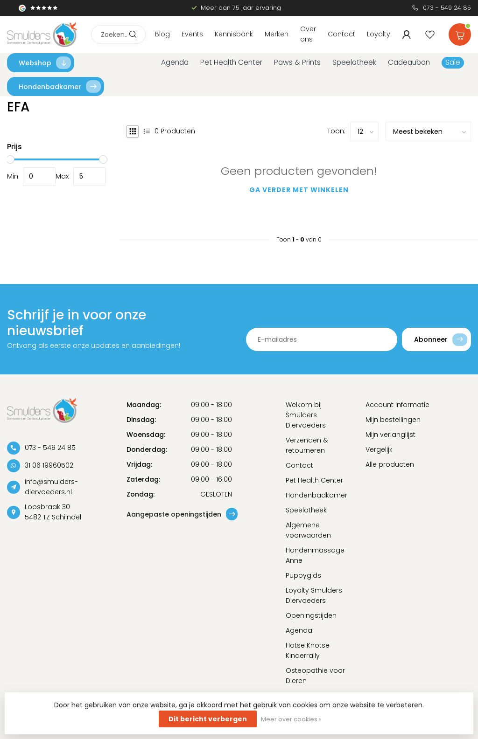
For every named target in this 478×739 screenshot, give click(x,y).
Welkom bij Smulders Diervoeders (306, 415)
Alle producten (390, 464)
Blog (162, 34)
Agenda (175, 62)
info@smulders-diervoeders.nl (51, 487)
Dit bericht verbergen (208, 719)
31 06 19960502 (49, 465)
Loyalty (378, 34)
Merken (276, 34)
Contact (341, 34)
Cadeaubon (409, 62)
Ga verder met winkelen (299, 189)
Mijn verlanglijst (390, 434)
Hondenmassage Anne (315, 555)
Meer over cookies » (291, 719)
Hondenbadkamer (60, 86)
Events (192, 34)
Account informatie (397, 404)
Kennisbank (234, 34)
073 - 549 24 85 (447, 7)
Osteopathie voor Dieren (315, 675)
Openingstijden (311, 615)
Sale (452, 62)
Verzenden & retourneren (307, 445)
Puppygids (303, 575)
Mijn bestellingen (393, 419)
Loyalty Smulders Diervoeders (314, 595)
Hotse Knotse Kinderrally (308, 650)
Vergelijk (379, 449)
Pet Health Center (231, 62)
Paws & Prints (297, 62)
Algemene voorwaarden (308, 530)
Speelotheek (354, 62)
